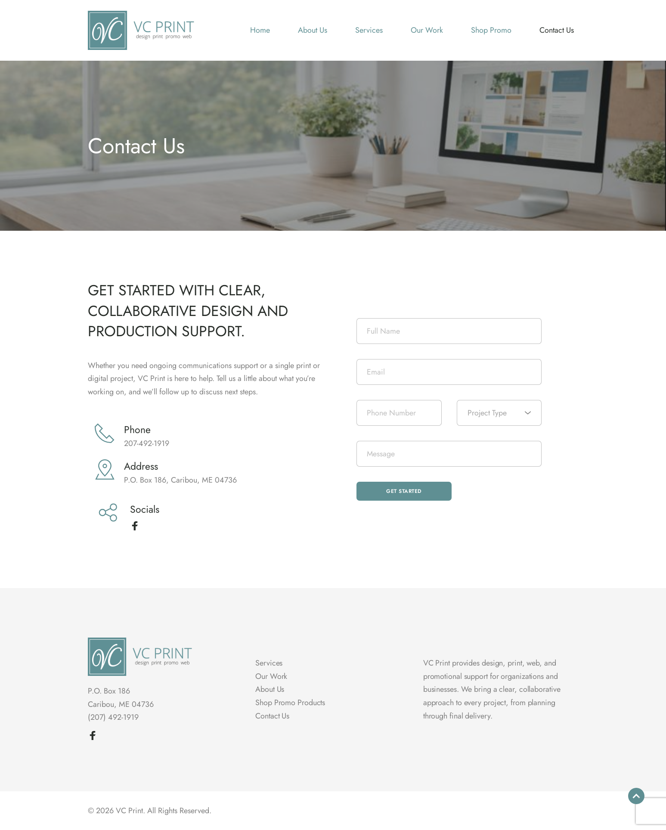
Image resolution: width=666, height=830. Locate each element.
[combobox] (499, 413)
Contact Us (272, 716)
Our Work (271, 676)
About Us (269, 689)
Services (268, 663)
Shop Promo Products (290, 702)
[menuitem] (260, 30)
